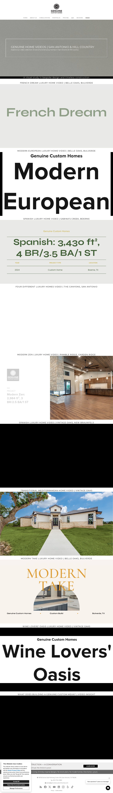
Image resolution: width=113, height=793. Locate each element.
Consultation (44, 18)
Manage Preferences (16, 788)
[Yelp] (68, 787)
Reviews (80, 18)
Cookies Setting (58, 790)
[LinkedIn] (59, 787)
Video (87, 18)
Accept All (16, 781)
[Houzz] (41, 787)
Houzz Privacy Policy (14, 770)
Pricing (66, 18)
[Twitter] (50, 787)
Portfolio (56, 18)
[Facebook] (45, 787)
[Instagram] (63, 787)
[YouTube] (54, 787)
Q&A (72, 18)
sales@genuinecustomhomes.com (57, 783)
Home (25, 18)
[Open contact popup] (108, 788)
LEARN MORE (90, 766)
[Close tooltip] (109, 778)
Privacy (52, 790)
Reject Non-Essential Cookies (16, 785)
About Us (33, 18)
